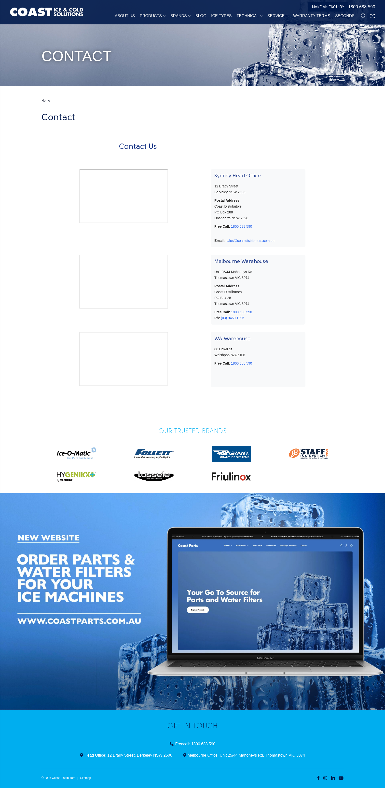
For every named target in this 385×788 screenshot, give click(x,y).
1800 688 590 (359, 6)
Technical (249, 16)
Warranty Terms (311, 16)
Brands (180, 16)
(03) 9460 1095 (232, 318)
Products (152, 16)
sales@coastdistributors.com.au (250, 241)
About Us (125, 16)
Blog (200, 16)
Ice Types (221, 16)
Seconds (345, 16)
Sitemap (85, 778)
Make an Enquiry (328, 7)
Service (277, 16)
